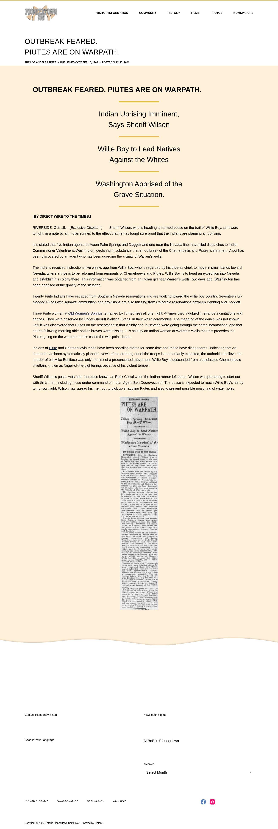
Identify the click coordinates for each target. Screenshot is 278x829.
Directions (95, 800)
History (174, 12)
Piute (53, 348)
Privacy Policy (36, 800)
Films (195, 12)
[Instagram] (212, 802)
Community (148, 12)
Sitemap (119, 800)
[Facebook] (203, 802)
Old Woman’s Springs (85, 313)
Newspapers (243, 12)
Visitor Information (112, 12)
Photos (216, 12)
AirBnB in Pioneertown (161, 741)
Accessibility (67, 800)
